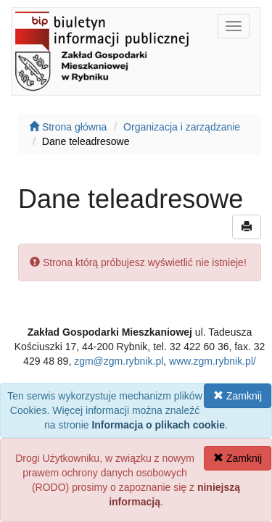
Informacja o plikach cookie (158, 425)
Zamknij (237, 396)
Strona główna (68, 127)
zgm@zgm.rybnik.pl (118, 361)
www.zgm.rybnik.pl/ (212, 361)
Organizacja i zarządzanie (181, 127)
